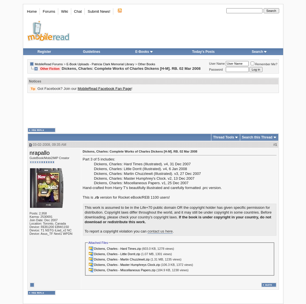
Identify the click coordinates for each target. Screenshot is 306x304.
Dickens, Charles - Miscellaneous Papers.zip (125, 270)
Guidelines (91, 52)
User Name (217, 63)
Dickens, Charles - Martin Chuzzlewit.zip (122, 259)
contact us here (160, 231)
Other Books (146, 64)
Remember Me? (264, 64)
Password (216, 69)
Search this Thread (257, 137)
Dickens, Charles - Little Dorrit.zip (117, 254)
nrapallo (40, 153)
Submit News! (99, 11)
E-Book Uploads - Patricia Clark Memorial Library (100, 64)
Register (44, 52)
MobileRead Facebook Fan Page (104, 88)
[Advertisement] (153, 110)
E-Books (144, 52)
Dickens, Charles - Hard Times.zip (117, 248)
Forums (49, 11)
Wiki (64, 11)
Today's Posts (203, 52)
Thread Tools (223, 137)
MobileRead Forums (49, 64)
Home (32, 11)
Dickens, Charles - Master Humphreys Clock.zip (127, 264)
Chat (78, 11)
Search (259, 52)
